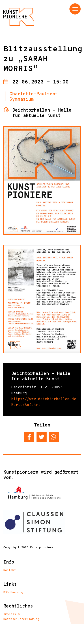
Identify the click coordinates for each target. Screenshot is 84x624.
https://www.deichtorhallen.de (43, 399)
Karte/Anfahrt (25, 405)
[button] (29, 437)
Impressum (11, 614)
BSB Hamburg (13, 592)
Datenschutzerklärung (21, 619)
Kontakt (9, 570)
